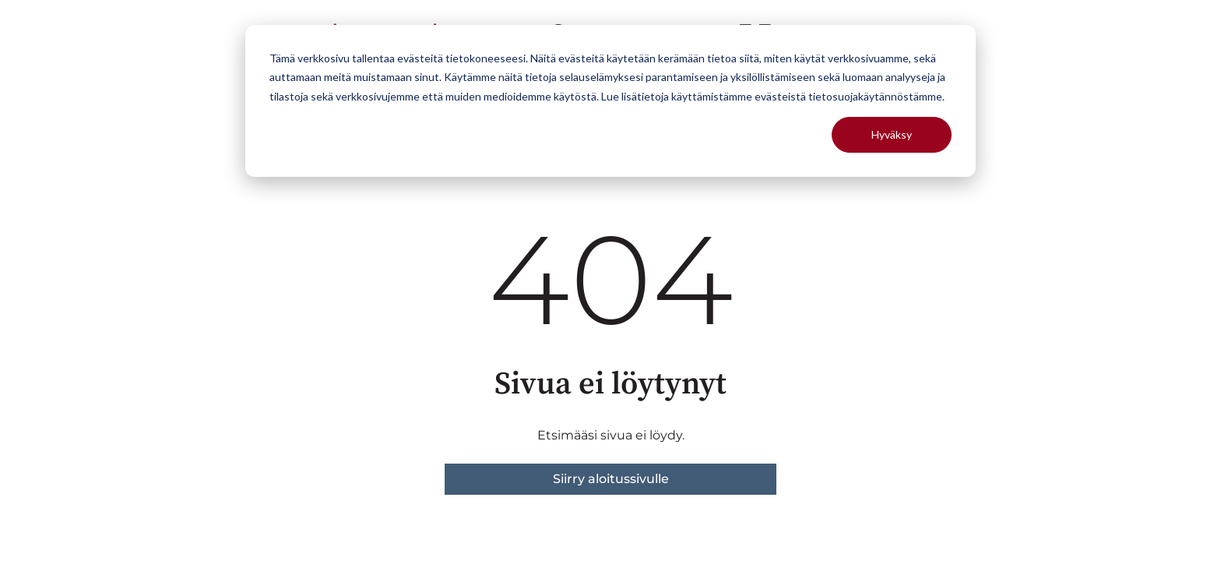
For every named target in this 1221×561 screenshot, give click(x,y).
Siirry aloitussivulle (611, 478)
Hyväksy (891, 134)
